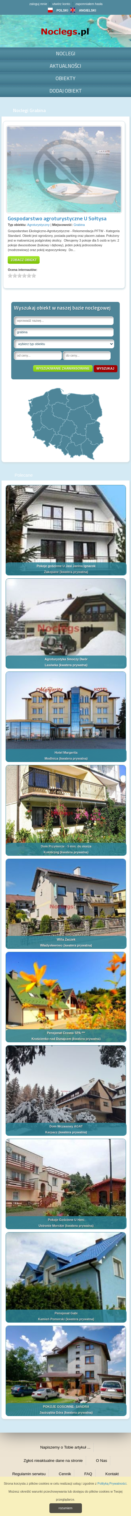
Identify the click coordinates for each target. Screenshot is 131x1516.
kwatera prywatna (74, 572)
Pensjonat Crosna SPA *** (66, 1033)
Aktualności (65, 66)
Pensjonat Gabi (66, 1313)
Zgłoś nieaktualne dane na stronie (53, 1460)
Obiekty (65, 78)
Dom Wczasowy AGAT (66, 1126)
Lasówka (51, 665)
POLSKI (58, 10)
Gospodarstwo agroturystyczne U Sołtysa (57, 218)
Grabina (79, 224)
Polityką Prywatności (112, 1483)
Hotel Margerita (66, 752)
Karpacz (51, 1132)
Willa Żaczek (66, 939)
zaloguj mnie (38, 4)
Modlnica (51, 758)
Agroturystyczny (38, 224)
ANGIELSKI (83, 10)
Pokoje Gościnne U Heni (66, 1219)
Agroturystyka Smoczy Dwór (66, 659)
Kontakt (112, 1474)
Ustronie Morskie (51, 1225)
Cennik (65, 1474)
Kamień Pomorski (51, 1319)
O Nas (101, 1460)
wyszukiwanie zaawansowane (63, 368)
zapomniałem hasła (89, 4)
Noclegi (65, 53)
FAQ (88, 1474)
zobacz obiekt (24, 260)
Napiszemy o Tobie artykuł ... (65, 1447)
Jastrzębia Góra (51, 1412)
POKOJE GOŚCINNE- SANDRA (66, 1406)
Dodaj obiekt (65, 91)
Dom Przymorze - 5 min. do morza (66, 846)
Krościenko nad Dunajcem (51, 1039)
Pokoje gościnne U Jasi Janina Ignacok (66, 566)
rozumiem (65, 1508)
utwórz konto (61, 4)
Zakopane (51, 572)
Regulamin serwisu (29, 1474)
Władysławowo (51, 945)
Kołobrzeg (51, 852)
